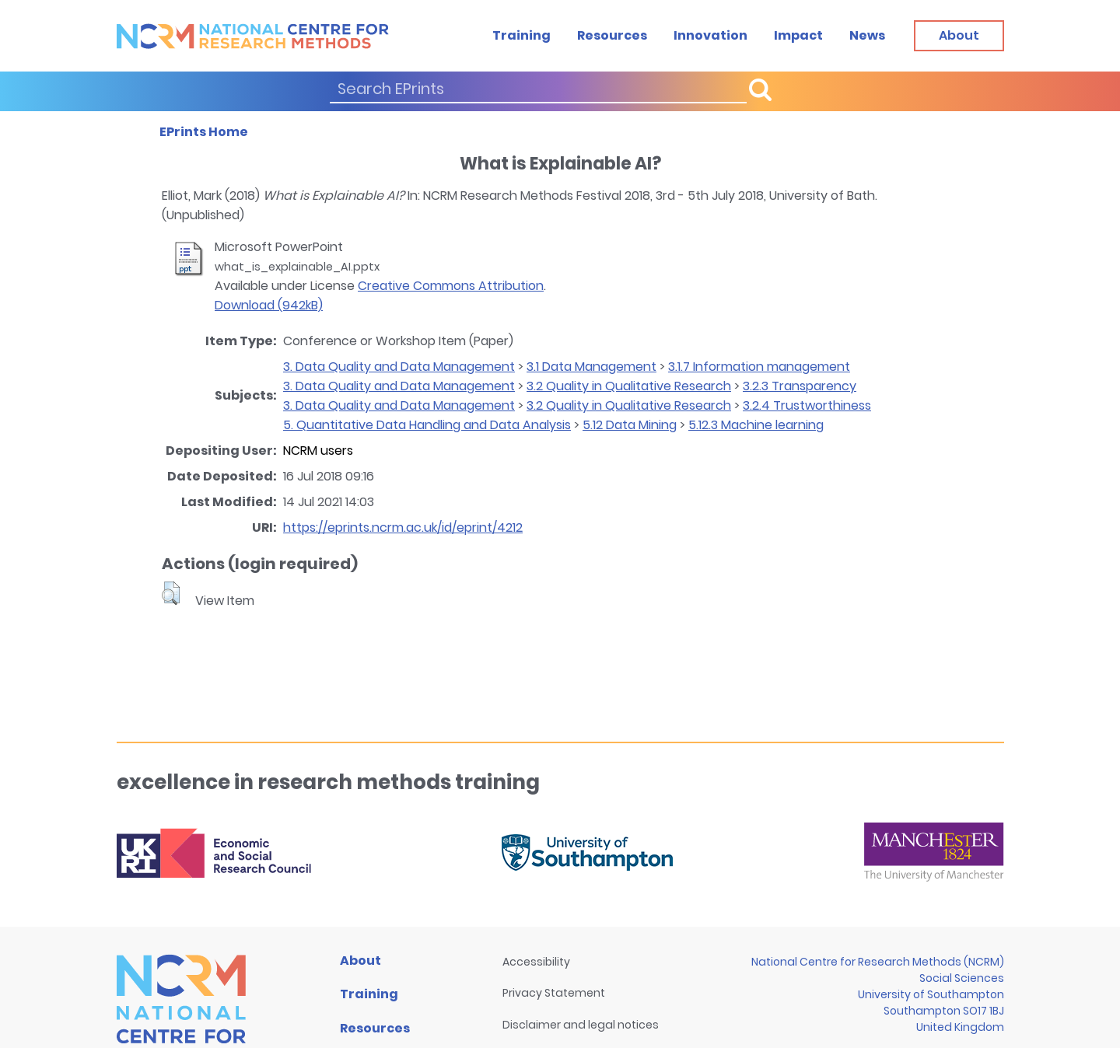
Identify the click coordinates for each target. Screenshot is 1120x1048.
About (360, 960)
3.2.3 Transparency (799, 386)
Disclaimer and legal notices (580, 1024)
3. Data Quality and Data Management (399, 367)
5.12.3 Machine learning (756, 425)
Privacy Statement (553, 993)
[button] (171, 593)
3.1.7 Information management (759, 367)
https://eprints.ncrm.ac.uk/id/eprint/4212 (403, 527)
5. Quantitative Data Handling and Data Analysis (427, 425)
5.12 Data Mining (630, 425)
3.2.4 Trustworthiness (807, 405)
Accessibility (536, 961)
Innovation (710, 35)
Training (521, 35)
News (867, 35)
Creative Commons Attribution (451, 286)
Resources (612, 35)
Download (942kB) (269, 305)
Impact (798, 35)
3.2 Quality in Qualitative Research (629, 386)
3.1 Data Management (591, 367)
